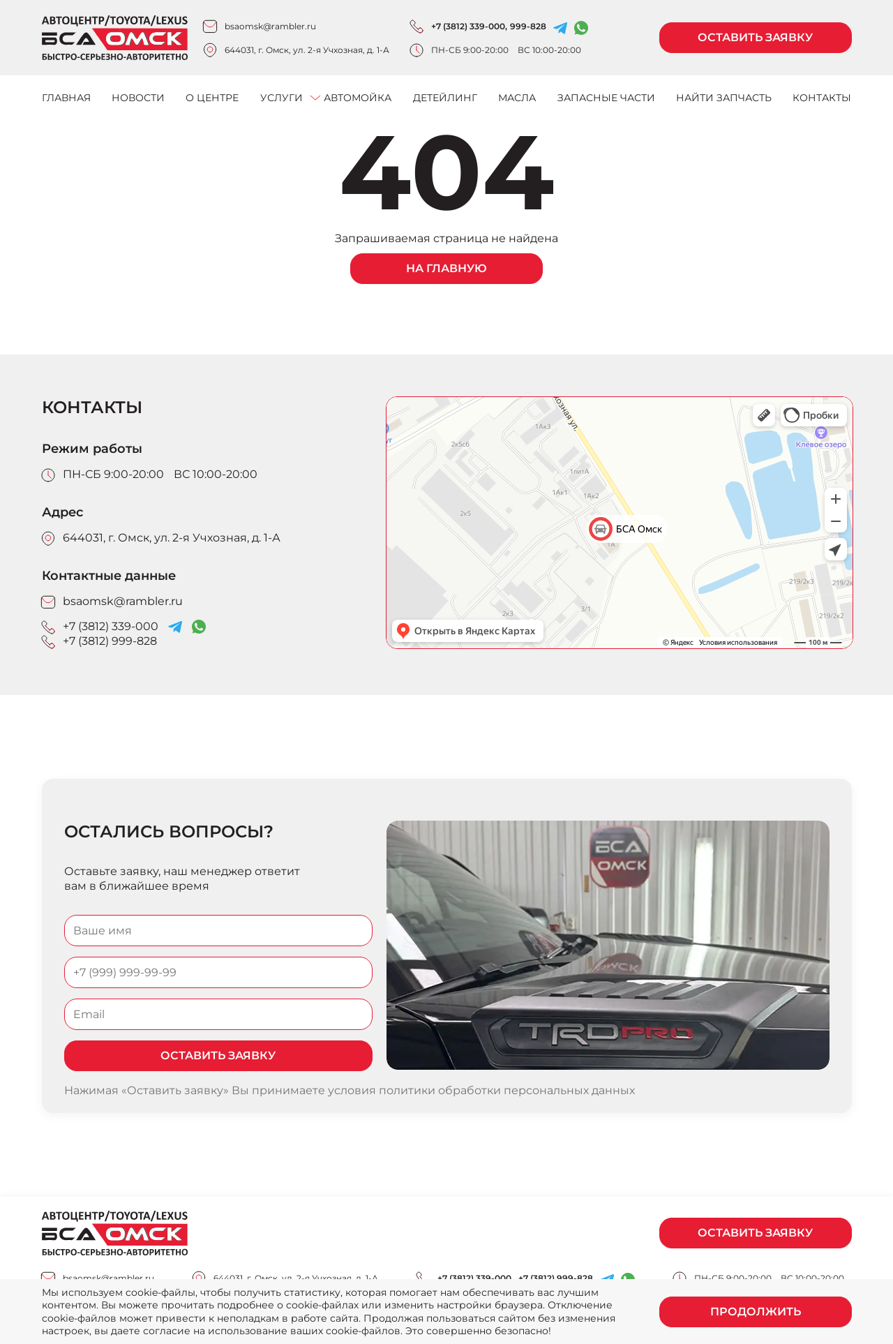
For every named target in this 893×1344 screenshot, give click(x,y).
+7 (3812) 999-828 (110, 641)
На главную (446, 268)
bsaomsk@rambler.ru (270, 26)
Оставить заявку (755, 37)
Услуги (281, 97)
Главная (66, 97)
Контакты (822, 97)
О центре (212, 97)
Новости (138, 97)
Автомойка (357, 97)
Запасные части (606, 97)
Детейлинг (445, 97)
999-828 (528, 26)
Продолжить (755, 1311)
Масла (517, 97)
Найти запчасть (724, 97)
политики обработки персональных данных (507, 1090)
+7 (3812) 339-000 (468, 26)
